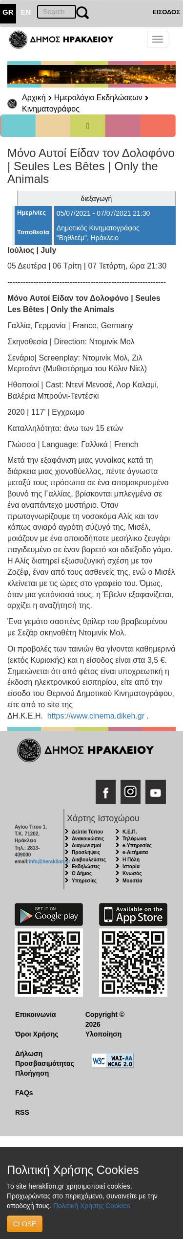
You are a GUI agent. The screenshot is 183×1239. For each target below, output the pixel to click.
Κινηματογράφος (51, 109)
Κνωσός (132, 873)
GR (8, 12)
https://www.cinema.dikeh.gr (95, 716)
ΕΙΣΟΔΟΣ (166, 12)
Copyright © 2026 (104, 1019)
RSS (22, 1112)
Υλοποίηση (103, 1034)
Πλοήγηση (32, 1073)
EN (26, 12)
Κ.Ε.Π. (129, 831)
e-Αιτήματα (135, 852)
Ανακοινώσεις (88, 838)
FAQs (24, 1093)
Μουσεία (132, 880)
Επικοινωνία (35, 1014)
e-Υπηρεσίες (137, 845)
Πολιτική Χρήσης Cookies (91, 1206)
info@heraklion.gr (49, 861)
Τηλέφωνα (134, 838)
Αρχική (34, 97)
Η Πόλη (131, 859)
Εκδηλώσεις (86, 866)
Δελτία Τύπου (87, 831)
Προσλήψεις (86, 852)
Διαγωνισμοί (86, 845)
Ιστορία (131, 866)
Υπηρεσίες (84, 880)
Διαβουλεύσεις (89, 859)
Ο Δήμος (82, 873)
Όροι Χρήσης (37, 1034)
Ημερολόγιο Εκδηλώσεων (98, 97)
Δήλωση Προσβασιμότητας (42, 1058)
